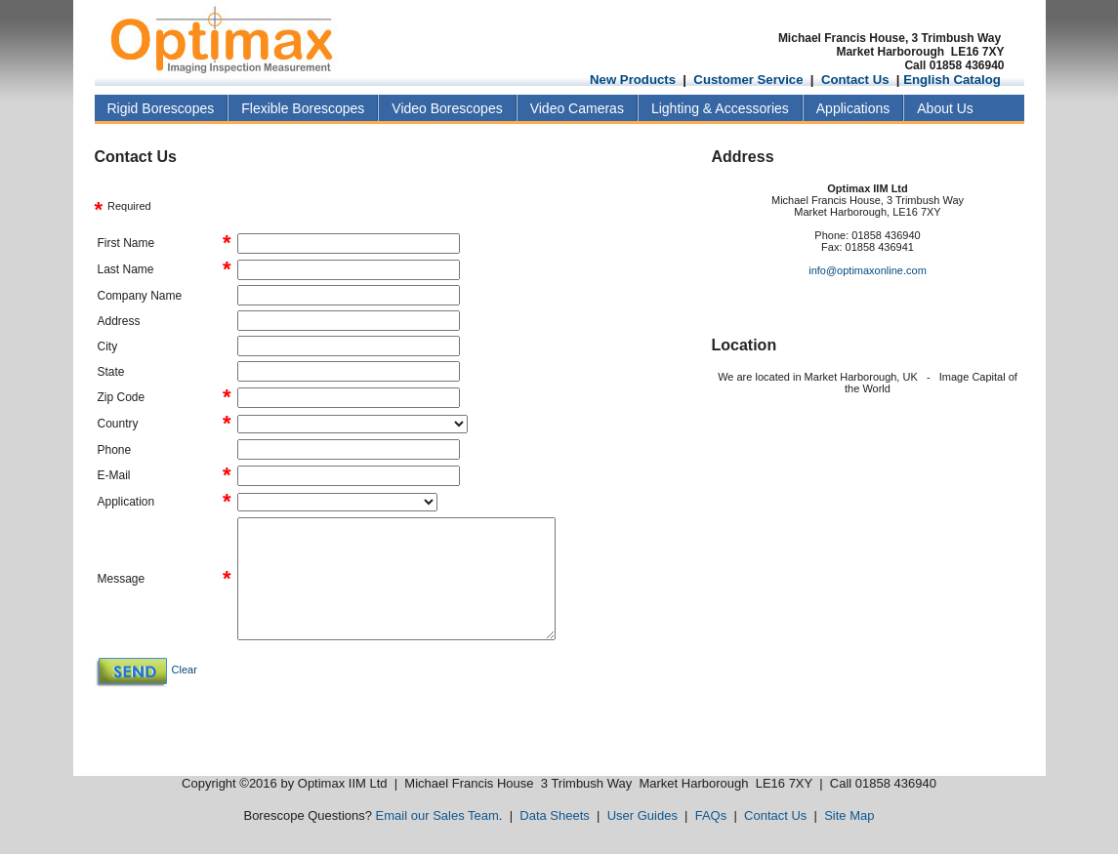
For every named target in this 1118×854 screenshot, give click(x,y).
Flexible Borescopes (302, 108)
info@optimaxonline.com (867, 270)
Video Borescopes (447, 108)
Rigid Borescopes (161, 108)
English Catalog (952, 79)
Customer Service (748, 79)
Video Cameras (577, 108)
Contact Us (855, 79)
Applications (853, 108)
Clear (184, 669)
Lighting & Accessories (720, 108)
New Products (633, 79)
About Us (945, 108)
